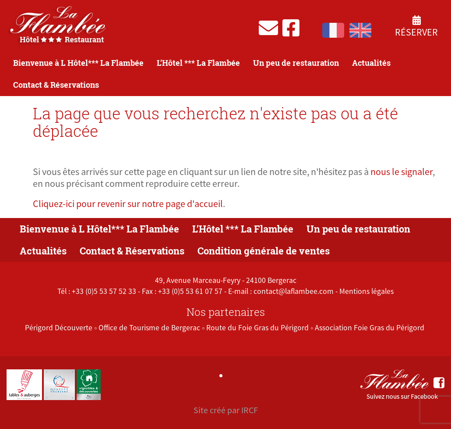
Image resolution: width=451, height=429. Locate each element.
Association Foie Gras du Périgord (369, 327)
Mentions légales (366, 291)
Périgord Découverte (58, 327)
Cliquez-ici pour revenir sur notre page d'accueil (128, 203)
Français (333, 30)
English (360, 30)
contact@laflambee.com (294, 291)
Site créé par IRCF (226, 410)
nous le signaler (401, 171)
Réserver (416, 26)
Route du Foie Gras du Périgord (257, 327)
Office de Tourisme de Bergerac (149, 327)
